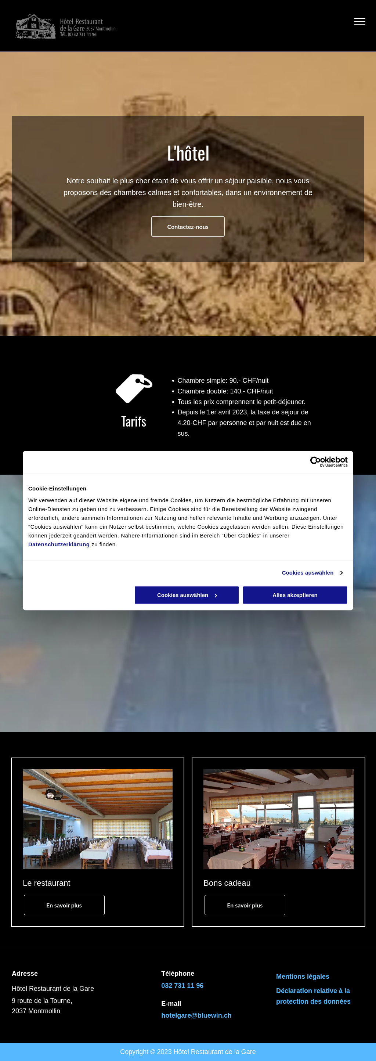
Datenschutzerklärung (59, 544)
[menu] (359, 21)
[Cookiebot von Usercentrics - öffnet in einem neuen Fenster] (315, 461)
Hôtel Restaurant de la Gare (215, 1051)
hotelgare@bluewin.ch (196, 1015)
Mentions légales (302, 976)
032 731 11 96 (182, 985)
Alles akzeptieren (295, 595)
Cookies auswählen (308, 572)
